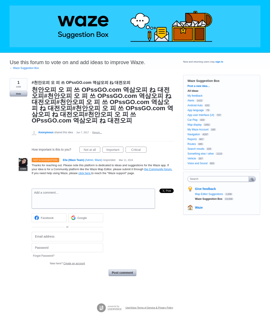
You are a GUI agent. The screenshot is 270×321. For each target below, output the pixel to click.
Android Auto (195, 105)
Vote (18, 93)
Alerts (191, 100)
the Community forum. (158, 169)
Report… (97, 132)
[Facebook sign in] (49, 217)
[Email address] (67, 236)
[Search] (252, 179)
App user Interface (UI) (201, 115)
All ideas (193, 90)
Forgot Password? (43, 255)
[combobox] (219, 178)
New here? (67, 263)
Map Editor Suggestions (209, 194)
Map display (195, 124)
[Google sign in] (85, 217)
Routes (192, 144)
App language (196, 110)
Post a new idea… (199, 86)
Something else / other (201, 153)
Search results (196, 148)
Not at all (92, 150)
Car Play (193, 119)
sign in (219, 61)
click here (84, 173)
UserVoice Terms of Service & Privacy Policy (149, 307)
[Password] (67, 247)
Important (114, 150)
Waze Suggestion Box (204, 81)
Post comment (122, 272)
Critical (138, 150)
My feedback (195, 95)
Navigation (194, 134)
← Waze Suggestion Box (24, 68)
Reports (192, 139)
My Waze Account (198, 129)
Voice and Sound (198, 163)
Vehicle (192, 158)
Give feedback (205, 189)
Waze (199, 207)
